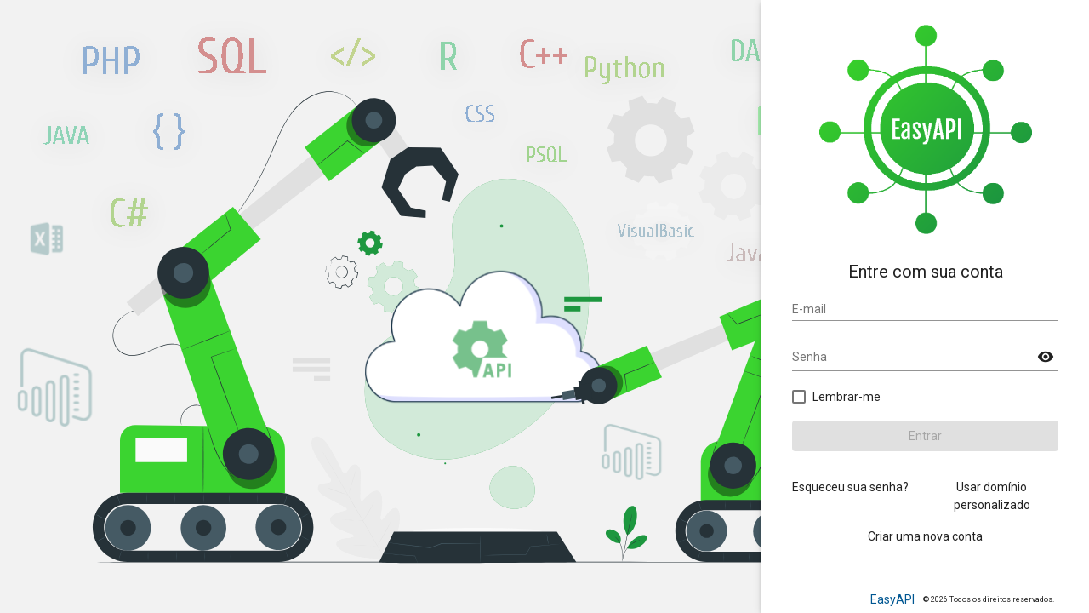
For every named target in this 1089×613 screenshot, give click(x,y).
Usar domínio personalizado (992, 496)
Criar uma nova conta (925, 536)
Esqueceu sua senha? (850, 487)
